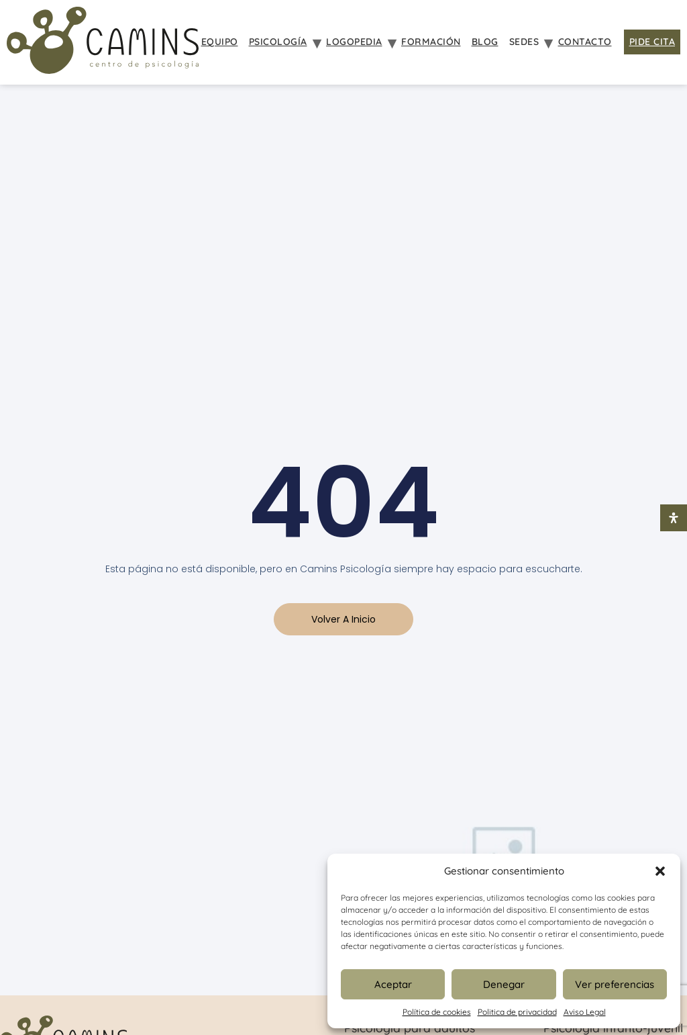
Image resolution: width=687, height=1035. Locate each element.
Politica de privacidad (517, 1012)
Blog (485, 42)
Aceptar (393, 984)
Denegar (504, 984)
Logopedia (354, 42)
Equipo (219, 42)
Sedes (524, 42)
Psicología (278, 42)
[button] (660, 871)
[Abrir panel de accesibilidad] (673, 517)
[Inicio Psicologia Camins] (103, 42)
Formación (431, 42)
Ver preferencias (614, 984)
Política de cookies (437, 1012)
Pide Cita (652, 42)
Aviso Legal (585, 1012)
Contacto (585, 42)
